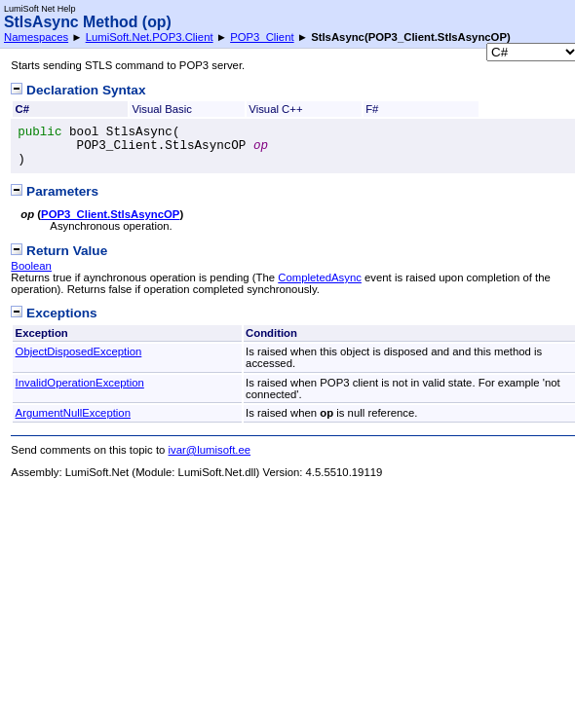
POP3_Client (262, 37)
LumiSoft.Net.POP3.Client (149, 37)
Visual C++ (275, 109)
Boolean (31, 266)
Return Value (59, 250)
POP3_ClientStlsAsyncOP (110, 214)
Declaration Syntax (78, 90)
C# (22, 109)
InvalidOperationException (80, 382)
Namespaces (36, 37)
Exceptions (53, 313)
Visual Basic (162, 109)
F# (371, 109)
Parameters (54, 191)
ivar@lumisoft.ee (210, 450)
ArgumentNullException (73, 413)
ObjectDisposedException (79, 351)
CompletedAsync (320, 277)
